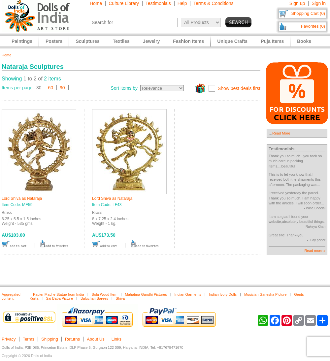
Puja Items (272, 41)
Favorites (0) (313, 26)
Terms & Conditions (213, 3)
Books (304, 41)
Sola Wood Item (104, 294)
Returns (72, 339)
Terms (28, 339)
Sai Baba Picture (59, 298)
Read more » (314, 251)
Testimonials (158, 3)
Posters (54, 41)
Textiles (121, 41)
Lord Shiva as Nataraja (22, 198)
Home (96, 3)
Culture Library (124, 3)
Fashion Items (188, 41)
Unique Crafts (232, 41)
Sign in (319, 3)
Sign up (297, 3)
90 (62, 87)
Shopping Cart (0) (308, 13)
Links (116, 339)
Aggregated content (11, 296)
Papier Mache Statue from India (58, 294)
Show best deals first (239, 88)
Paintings (22, 41)
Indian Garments (188, 294)
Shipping (49, 339)
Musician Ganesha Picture (265, 294)
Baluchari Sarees (94, 298)
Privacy (9, 339)
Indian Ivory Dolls (223, 294)
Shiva (120, 298)
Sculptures (87, 41)
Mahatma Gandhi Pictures (146, 294)
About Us (95, 339)
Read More (281, 133)
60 (50, 87)
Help (182, 3)
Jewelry (151, 41)
